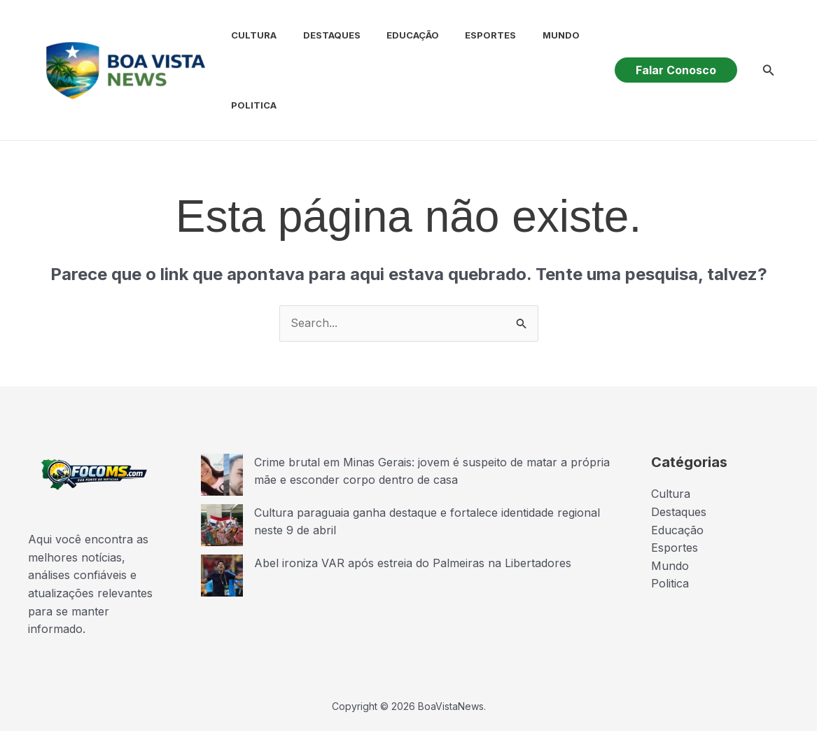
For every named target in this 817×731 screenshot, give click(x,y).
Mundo (536, 35)
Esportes (470, 35)
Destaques (318, 35)
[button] (676, 70)
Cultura (244, 35)
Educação (396, 35)
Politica (244, 105)
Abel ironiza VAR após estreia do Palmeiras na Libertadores (412, 563)
